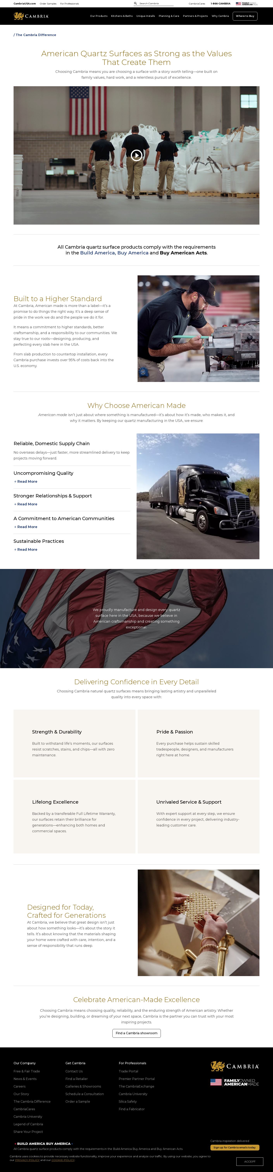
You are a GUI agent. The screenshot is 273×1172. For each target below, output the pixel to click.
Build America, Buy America (114, 253)
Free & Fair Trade (27, 1071)
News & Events (25, 1079)
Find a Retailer (76, 1079)
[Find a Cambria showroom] (136, 1033)
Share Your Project (28, 1132)
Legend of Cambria (28, 1124)
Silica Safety (128, 1101)
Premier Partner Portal (137, 1079)
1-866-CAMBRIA (220, 3)
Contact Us (74, 1071)
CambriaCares (197, 3)
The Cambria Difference (32, 1101)
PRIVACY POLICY (27, 1163)
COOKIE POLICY (63, 1163)
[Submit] (135, 3)
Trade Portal (128, 1071)
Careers (19, 1086)
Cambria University (28, 1117)
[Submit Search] (135, 3)
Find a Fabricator (132, 1109)
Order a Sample (77, 1101)
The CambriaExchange (136, 1086)
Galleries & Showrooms (83, 1086)
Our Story (21, 1094)
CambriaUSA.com (25, 3)
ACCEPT (249, 1165)
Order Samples (48, 3)
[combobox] (151, 4)
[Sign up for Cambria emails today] (234, 1147)
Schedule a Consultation (84, 1094)
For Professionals (69, 3)
